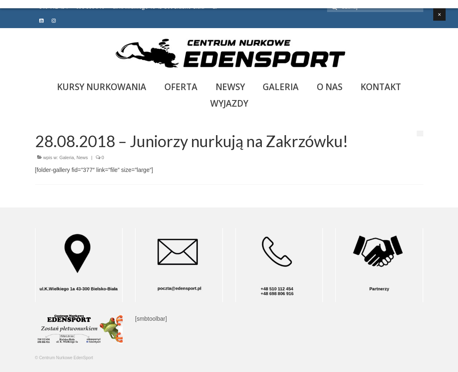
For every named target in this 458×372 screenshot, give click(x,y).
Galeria (66, 157)
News (82, 157)
